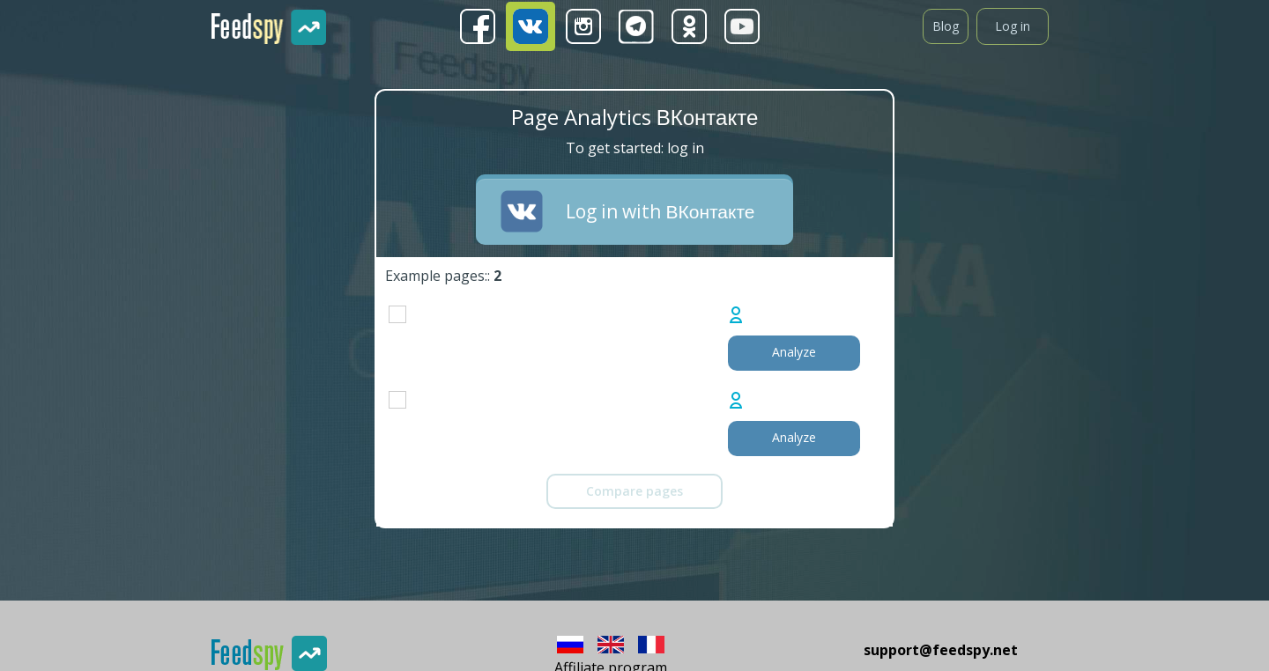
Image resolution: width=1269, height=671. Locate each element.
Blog (945, 26)
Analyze (794, 351)
